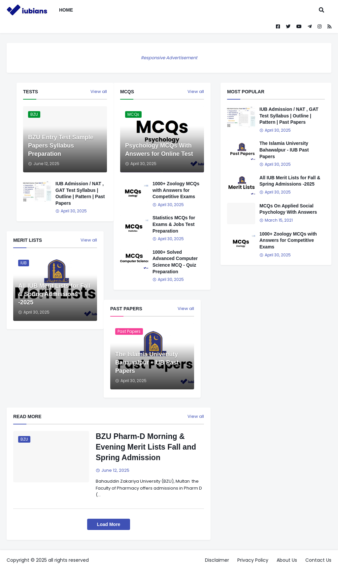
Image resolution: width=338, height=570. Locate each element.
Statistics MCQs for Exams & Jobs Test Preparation (173, 224)
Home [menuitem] (66, 10)
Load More (108, 524)
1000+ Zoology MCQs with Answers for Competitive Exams (175, 190)
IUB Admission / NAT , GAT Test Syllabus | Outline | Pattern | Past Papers (80, 193)
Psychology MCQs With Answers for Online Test (159, 149)
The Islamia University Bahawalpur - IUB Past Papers (147, 362)
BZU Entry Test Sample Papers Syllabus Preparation (60, 145)
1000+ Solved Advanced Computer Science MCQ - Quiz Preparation (175, 261)
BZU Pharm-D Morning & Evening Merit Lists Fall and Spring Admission (146, 447)
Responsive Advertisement (169, 58)
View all (195, 91)
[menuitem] (83, 10)
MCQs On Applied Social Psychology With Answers (288, 209)
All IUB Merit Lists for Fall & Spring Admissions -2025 (54, 294)
